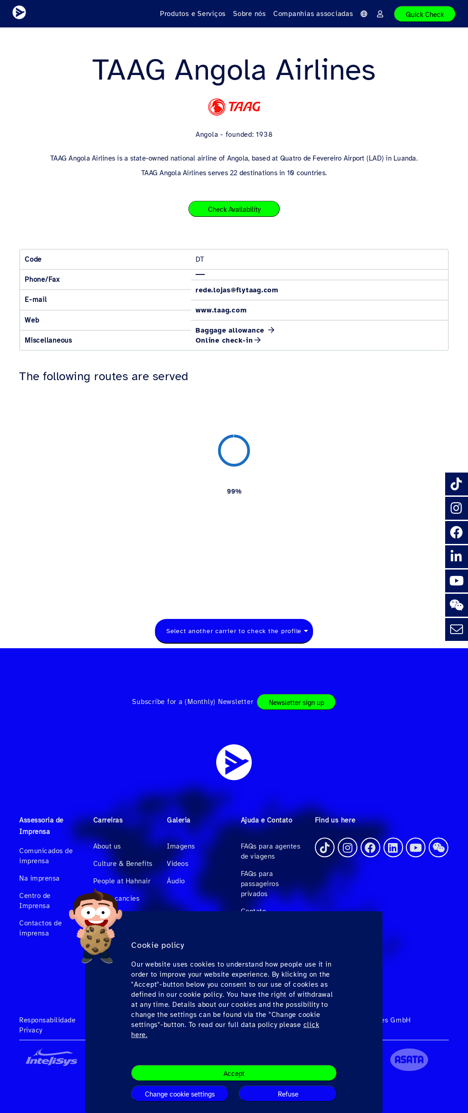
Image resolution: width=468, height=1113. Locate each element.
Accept (234, 1074)
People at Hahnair (122, 881)
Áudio (176, 881)
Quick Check (425, 15)
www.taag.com (221, 310)
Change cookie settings (180, 1094)
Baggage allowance (231, 330)
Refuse (288, 1094)
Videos (177, 864)
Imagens (181, 846)
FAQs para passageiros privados (260, 884)
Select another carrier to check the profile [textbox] (234, 631)
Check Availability (234, 209)
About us (107, 846)
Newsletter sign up (296, 703)
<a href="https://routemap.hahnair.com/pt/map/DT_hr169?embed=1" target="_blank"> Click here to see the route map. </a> (234, 491)
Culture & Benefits (123, 864)
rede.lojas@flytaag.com (237, 290)
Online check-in (224, 340)
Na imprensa (39, 878)
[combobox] (234, 631)
